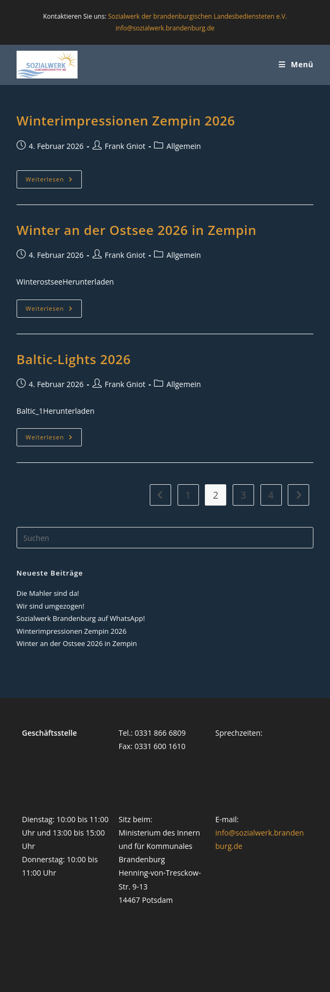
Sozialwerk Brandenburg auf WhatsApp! (81, 618)
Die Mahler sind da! (48, 593)
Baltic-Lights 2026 (74, 359)
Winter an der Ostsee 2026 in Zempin (137, 230)
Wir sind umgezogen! (51, 606)
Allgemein (183, 146)
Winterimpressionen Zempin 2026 (126, 120)
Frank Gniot (125, 146)
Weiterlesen (54, 181)
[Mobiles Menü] (296, 64)
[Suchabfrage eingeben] (165, 537)
